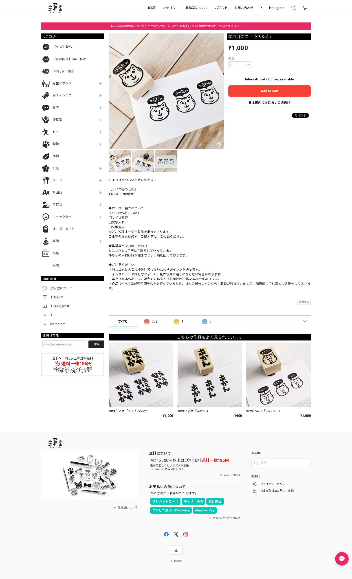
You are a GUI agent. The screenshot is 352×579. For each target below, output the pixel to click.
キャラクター (62, 217)
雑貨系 (57, 120)
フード (57, 180)
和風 (56, 168)
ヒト (56, 132)
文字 (56, 107)
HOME (151, 8)
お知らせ (221, 8)
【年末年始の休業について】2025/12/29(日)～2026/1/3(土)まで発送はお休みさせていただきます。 (176, 26)
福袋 (56, 253)
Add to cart (269, 91)
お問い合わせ (244, 8)
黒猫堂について (196, 8)
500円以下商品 (63, 71)
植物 (56, 156)
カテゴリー (171, 8)
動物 (56, 144)
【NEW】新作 (62, 47)
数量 (231, 58)
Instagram (276, 8)
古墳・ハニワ (62, 95)
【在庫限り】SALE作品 (69, 59)
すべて (122, 321)
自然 (56, 265)
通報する (304, 302)
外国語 (57, 192)
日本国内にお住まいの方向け (269, 102)
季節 (56, 241)
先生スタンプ (62, 83)
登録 (96, 344)
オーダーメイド (64, 229)
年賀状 (57, 204)
